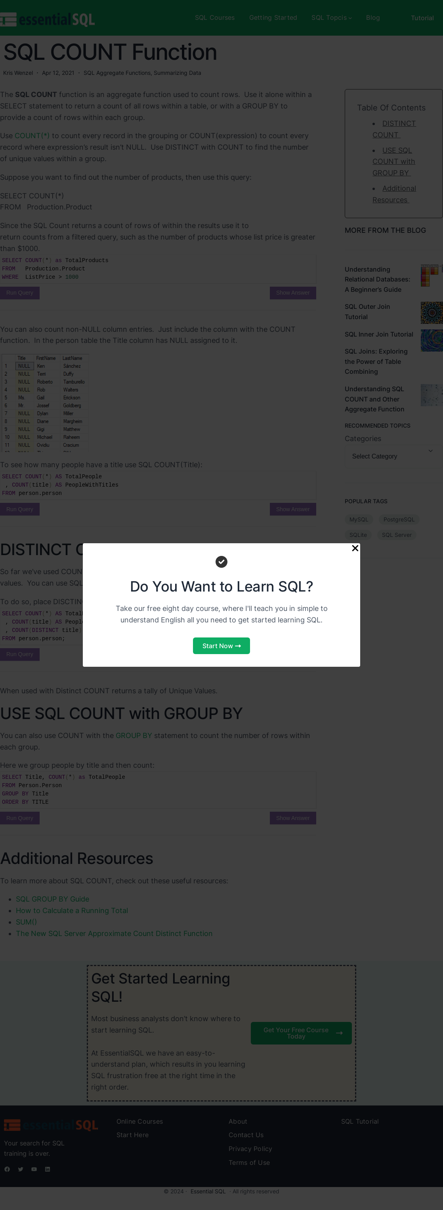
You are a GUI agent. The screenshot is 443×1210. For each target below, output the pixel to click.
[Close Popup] (355, 548)
